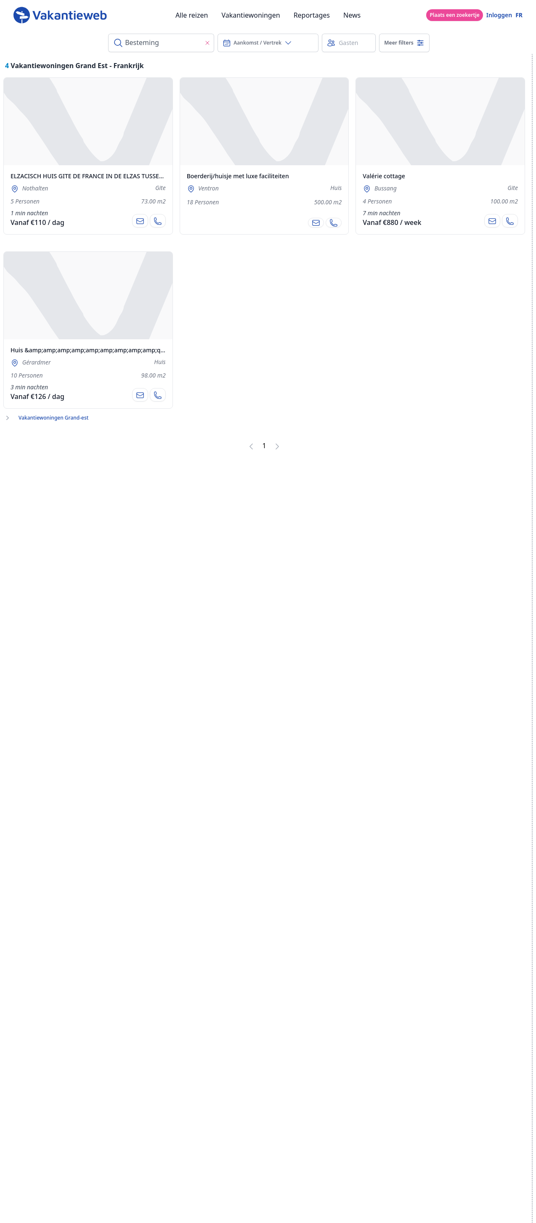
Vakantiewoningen (250, 15)
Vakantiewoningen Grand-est (53, 418)
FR (519, 15)
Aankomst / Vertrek (257, 43)
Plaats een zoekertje (454, 14)
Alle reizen (191, 15)
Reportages (312, 15)
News (352, 15)
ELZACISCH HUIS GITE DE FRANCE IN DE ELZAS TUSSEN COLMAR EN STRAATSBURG (126, 176)
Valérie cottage (384, 176)
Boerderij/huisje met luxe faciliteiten (238, 176)
